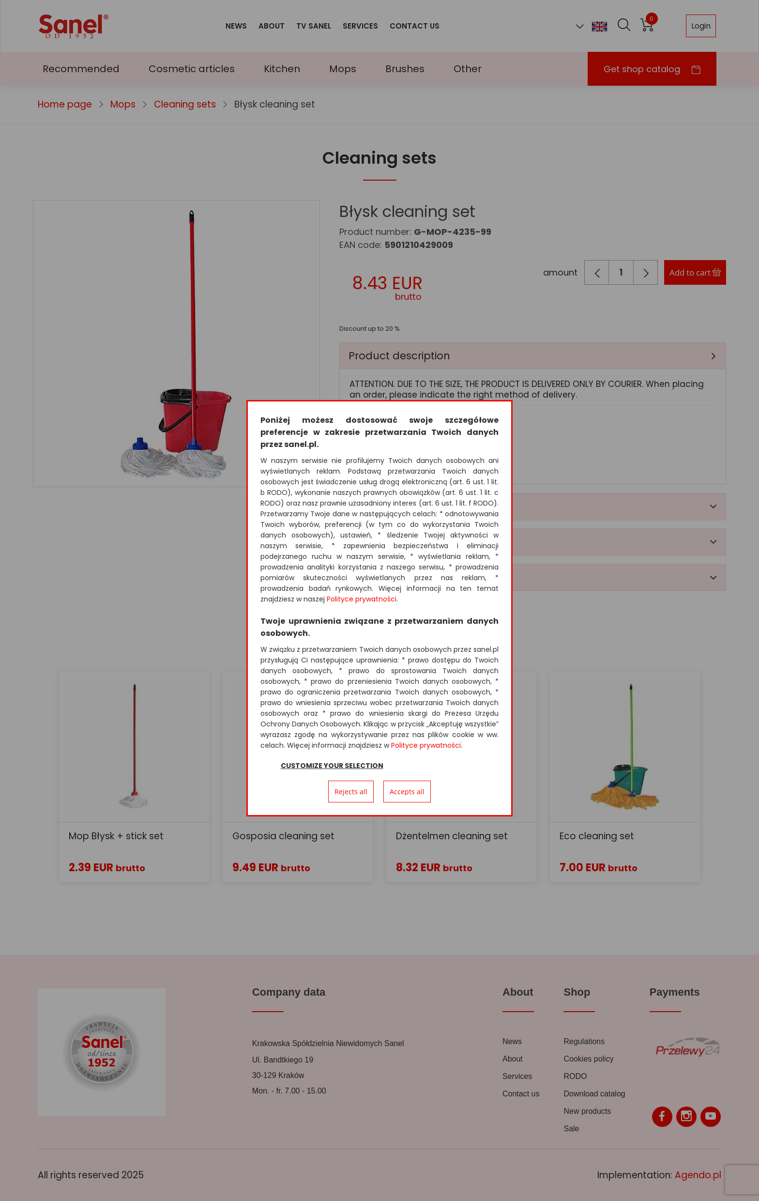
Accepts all (407, 791)
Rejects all (350, 791)
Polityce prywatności (361, 599)
